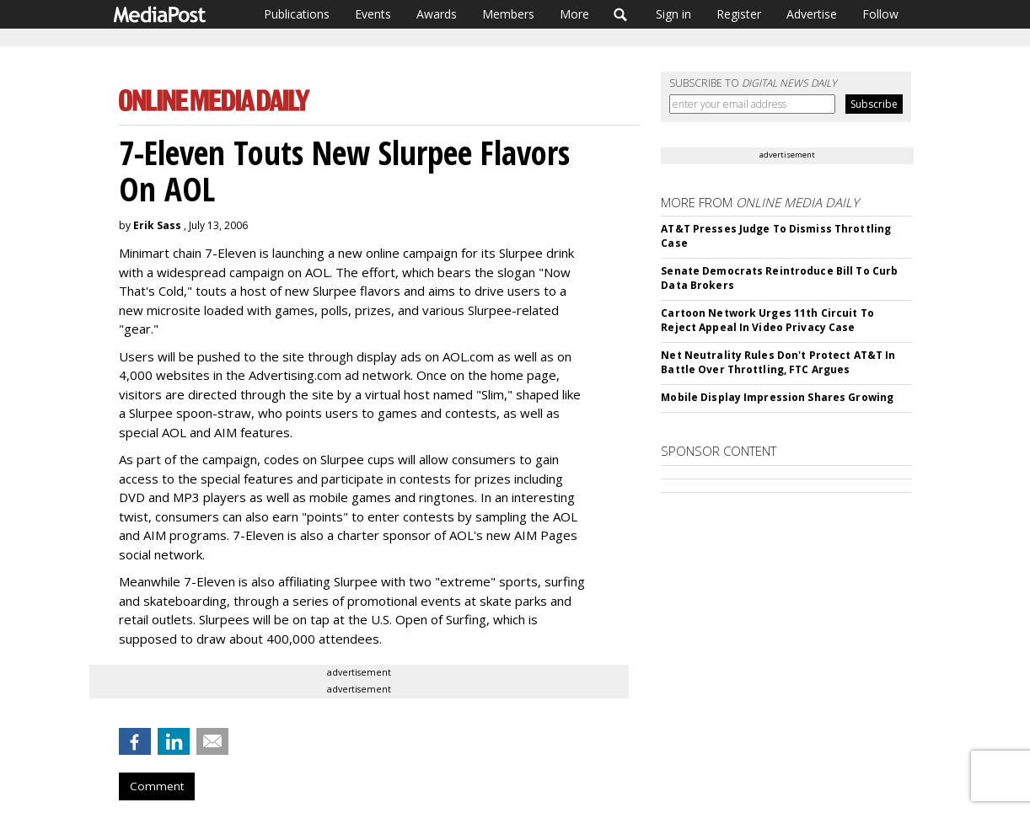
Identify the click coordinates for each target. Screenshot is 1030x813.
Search (621, 14)
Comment (157, 786)
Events (373, 14)
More (574, 14)
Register (738, 14)
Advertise (811, 14)
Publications (297, 14)
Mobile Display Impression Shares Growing (777, 397)
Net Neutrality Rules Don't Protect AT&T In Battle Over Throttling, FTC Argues (778, 362)
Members (508, 14)
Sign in (673, 14)
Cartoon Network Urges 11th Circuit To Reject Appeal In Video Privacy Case (767, 320)
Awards (436, 14)
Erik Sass (157, 225)
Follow (880, 14)
